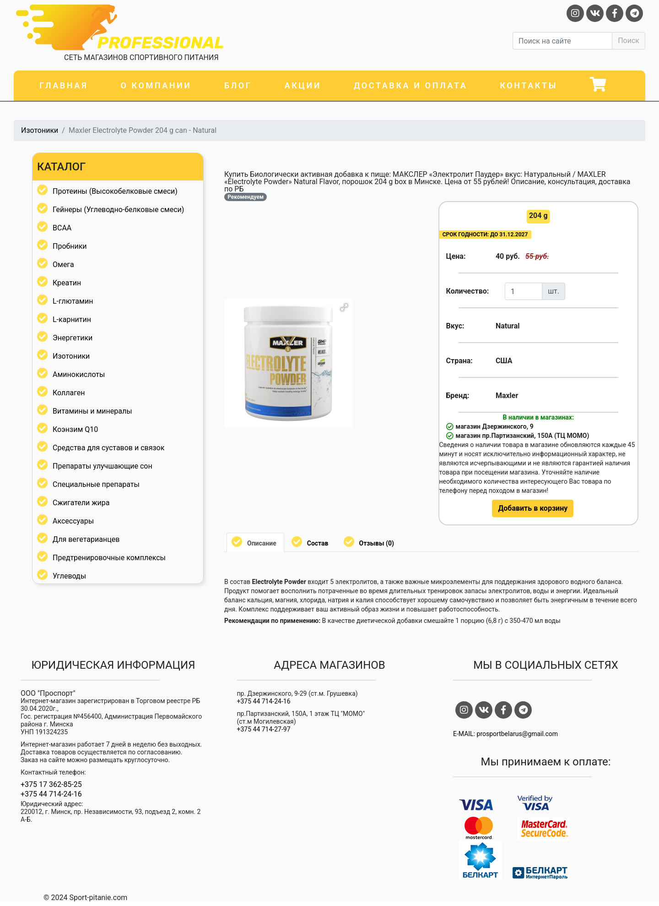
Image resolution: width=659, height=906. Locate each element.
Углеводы (69, 576)
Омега (63, 264)
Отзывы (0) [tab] (376, 543)
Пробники (70, 246)
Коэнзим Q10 (75, 429)
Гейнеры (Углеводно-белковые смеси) (118, 209)
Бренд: (458, 395)
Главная (63, 85)
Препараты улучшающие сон (102, 466)
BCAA (62, 228)
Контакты (528, 85)
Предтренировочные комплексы (109, 557)
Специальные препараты (96, 484)
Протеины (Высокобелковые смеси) (115, 191)
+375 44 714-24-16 (51, 794)
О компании (155, 85)
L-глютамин (73, 301)
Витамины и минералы (92, 411)
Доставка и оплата (410, 85)
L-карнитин (72, 319)
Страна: (459, 360)
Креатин (67, 282)
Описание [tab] (261, 543)
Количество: (467, 291)
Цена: (456, 256)
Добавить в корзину (532, 508)
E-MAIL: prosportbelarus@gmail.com (505, 733)
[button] (344, 307)
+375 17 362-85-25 (51, 784)
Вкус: (455, 326)
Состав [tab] (318, 543)
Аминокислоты (79, 374)
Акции (303, 85)
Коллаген (69, 392)
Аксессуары (73, 521)
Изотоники (39, 130)
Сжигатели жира (81, 502)
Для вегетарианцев (86, 539)
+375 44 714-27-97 (264, 729)
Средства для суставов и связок (108, 447)
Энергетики (72, 337)
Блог (238, 85)
